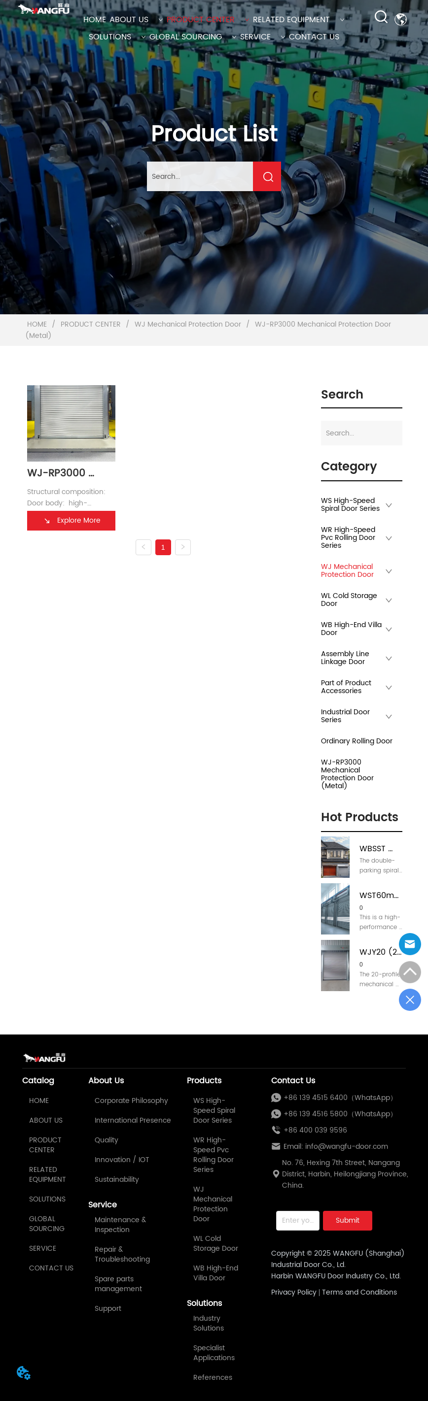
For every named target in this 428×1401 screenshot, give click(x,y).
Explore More (71, 520)
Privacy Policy (294, 1292)
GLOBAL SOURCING (193, 37)
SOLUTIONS (117, 37)
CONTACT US (314, 37)
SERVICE (262, 37)
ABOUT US (136, 19)
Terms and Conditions (359, 1292)
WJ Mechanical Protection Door (188, 324)
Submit (347, 1220)
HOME (94, 19)
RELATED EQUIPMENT (299, 19)
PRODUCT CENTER (208, 19)
